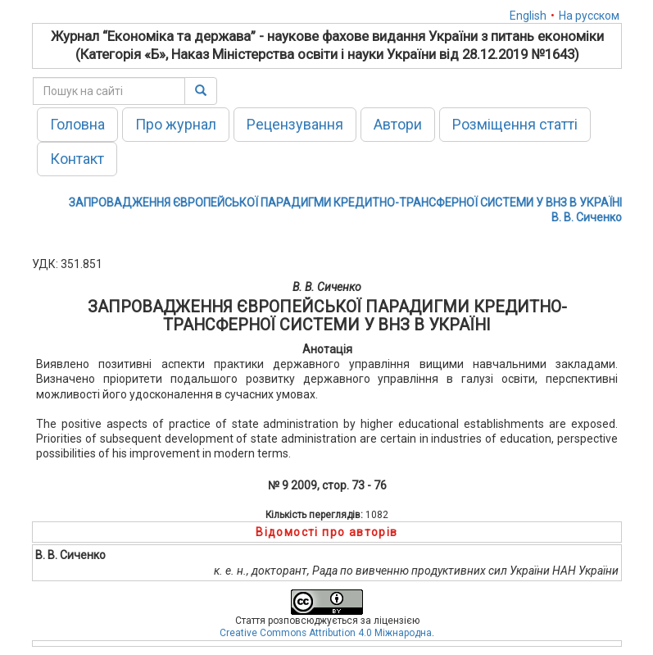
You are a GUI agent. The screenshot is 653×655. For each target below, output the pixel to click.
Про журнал (175, 124)
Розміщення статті (515, 124)
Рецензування (295, 124)
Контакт (77, 158)
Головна (77, 124)
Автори (398, 124)
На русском (589, 15)
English (528, 15)
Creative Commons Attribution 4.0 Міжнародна (326, 633)
